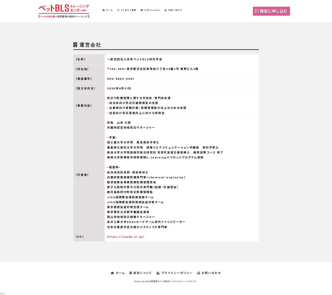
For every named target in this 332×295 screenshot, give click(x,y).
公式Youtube (150, 10)
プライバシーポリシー (174, 272)
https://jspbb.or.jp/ (125, 236)
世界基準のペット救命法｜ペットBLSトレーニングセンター (173, 281)
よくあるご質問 (126, 10)
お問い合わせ (173, 10)
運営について (141, 272)
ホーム (108, 10)
